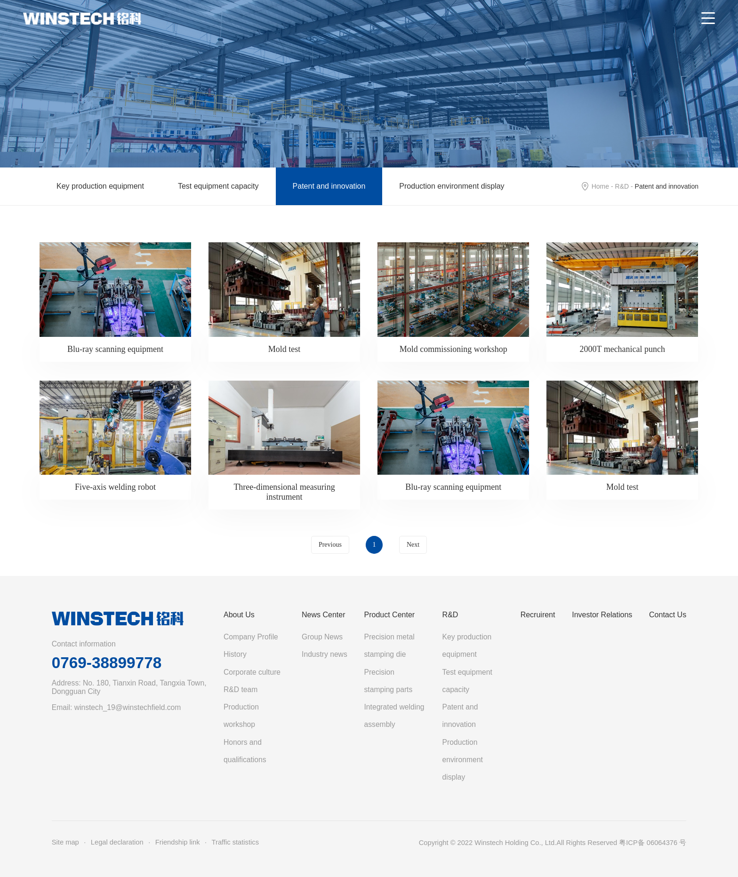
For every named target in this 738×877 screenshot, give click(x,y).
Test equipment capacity (218, 186)
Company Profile (251, 637)
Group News (322, 637)
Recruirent (538, 615)
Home (600, 186)
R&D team (240, 690)
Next (413, 544)
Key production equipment (100, 186)
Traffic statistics (235, 842)
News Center (323, 615)
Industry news (324, 654)
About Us (239, 615)
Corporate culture (252, 672)
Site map (65, 842)
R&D (622, 186)
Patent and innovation (329, 186)
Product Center (389, 615)
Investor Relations (602, 615)
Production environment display (451, 186)
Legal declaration (117, 842)
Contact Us (667, 615)
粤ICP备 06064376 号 (652, 842)
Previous (330, 544)
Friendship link (177, 842)
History (235, 654)
